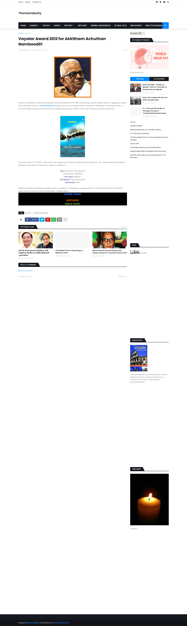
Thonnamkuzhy (29, 13)
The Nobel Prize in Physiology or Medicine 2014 (69, 251)
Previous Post (25, 276)
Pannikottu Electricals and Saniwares (145, 147)
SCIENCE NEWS (136, 126)
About (27, 2)
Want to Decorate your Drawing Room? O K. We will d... (148, 156)
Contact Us (36, 2)
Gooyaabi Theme (61, 622)
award (28, 33)
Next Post (122, 276)
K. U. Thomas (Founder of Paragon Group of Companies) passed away (154, 110)
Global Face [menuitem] (120, 25)
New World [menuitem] (136, 25)
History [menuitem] (68, 25)
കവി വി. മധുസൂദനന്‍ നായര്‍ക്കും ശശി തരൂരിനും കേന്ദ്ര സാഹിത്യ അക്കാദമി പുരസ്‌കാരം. (33, 252)
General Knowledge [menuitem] (100, 25)
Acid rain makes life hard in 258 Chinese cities (155, 98)
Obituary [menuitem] (82, 25)
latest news (72, 203)
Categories (159, 79)
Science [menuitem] (33, 25)
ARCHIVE (72, 200)
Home (20, 2)
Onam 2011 (134, 143)
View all (124, 227)
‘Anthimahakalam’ (47, 106)
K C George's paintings (139, 133)
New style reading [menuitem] (154, 25)
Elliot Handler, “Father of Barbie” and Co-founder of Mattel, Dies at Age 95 (155, 87)
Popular (140, 79)
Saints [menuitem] (57, 25)
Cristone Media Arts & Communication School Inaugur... (149, 138)
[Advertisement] (122, 13)
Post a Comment (25, 270)
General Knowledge (40, 213)
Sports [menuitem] (46, 25)
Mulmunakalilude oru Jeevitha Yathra (145, 129)
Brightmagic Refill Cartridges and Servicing (148, 151)
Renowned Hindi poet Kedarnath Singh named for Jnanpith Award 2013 (109, 251)
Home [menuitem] (23, 25)
